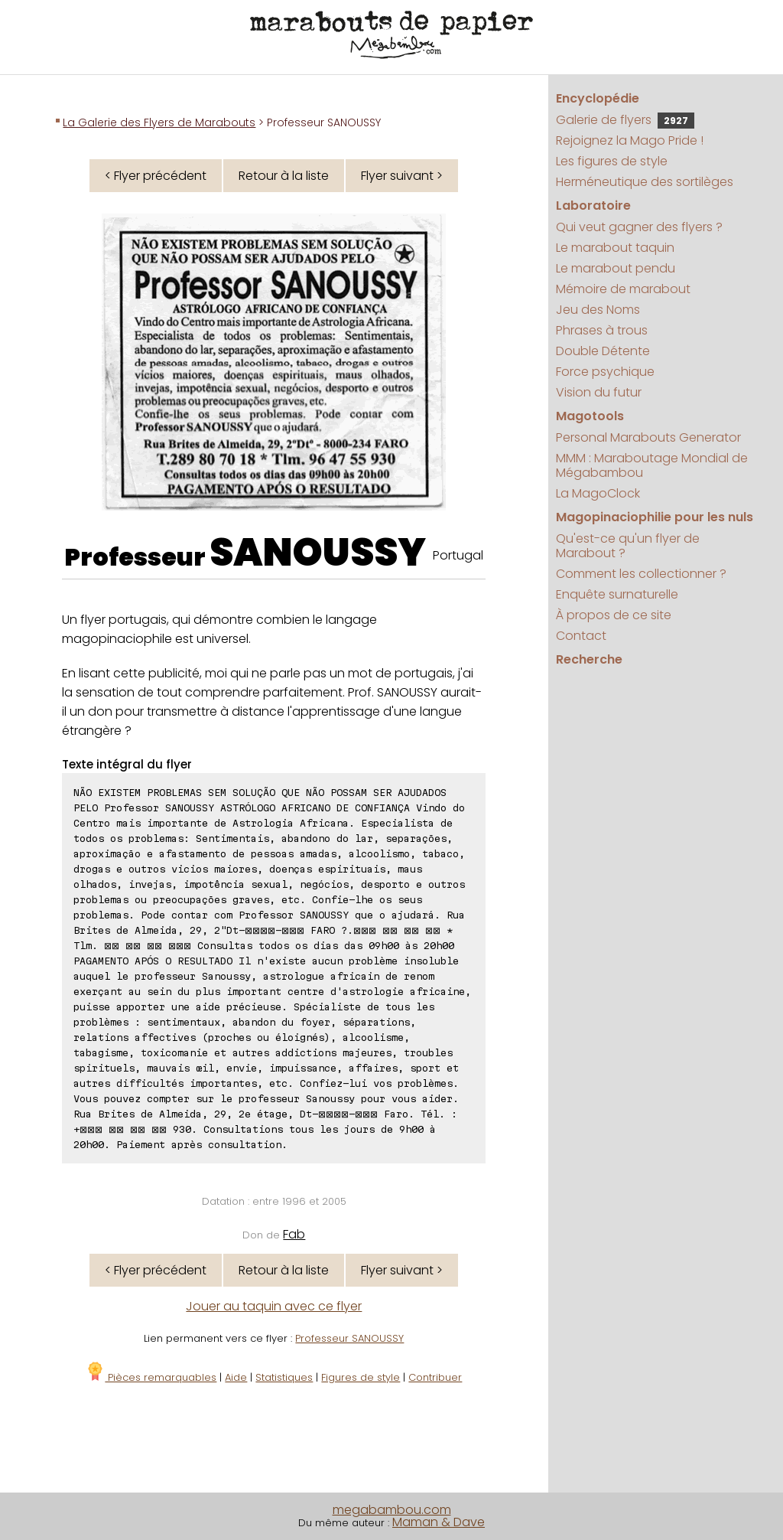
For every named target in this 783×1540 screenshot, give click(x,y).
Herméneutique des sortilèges (644, 182)
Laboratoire (593, 205)
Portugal (458, 555)
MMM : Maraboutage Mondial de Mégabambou (652, 465)
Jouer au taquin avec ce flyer (274, 1306)
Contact (581, 635)
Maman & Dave (438, 1522)
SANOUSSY (318, 552)
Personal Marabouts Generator (648, 437)
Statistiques (284, 1377)
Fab (294, 1234)
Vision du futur (599, 392)
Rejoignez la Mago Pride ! (629, 140)
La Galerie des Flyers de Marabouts (159, 122)
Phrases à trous (602, 330)
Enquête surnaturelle (617, 594)
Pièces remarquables (151, 1377)
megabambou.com (392, 1510)
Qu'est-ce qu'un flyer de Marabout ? (628, 546)
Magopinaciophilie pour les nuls (654, 517)
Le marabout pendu (615, 268)
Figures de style (360, 1377)
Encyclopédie (597, 98)
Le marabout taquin (615, 247)
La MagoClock (598, 493)
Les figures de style (612, 161)
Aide (236, 1377)
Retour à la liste (284, 175)
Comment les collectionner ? (641, 573)
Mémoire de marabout (623, 289)
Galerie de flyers (625, 120)
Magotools (590, 416)
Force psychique (605, 371)
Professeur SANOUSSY (349, 1338)
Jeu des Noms (598, 309)
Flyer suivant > (402, 175)
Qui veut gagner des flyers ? (639, 227)
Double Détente (603, 351)
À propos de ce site (613, 615)
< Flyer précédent (155, 175)
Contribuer (435, 1377)
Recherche (589, 659)
